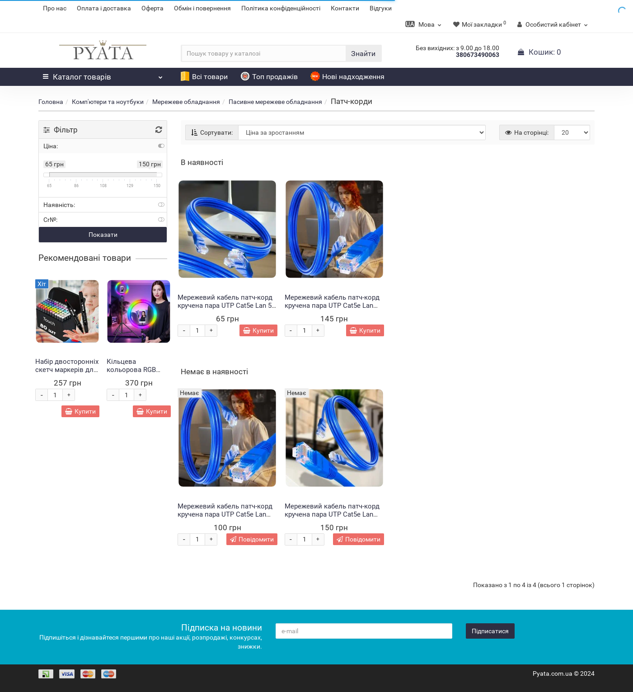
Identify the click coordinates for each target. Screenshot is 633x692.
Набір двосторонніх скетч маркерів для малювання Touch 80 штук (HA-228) (66, 374)
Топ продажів (269, 76)
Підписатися (490, 631)
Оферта (152, 8)
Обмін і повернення (202, 8)
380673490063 (477, 54)
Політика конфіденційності (280, 8)
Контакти (345, 8)
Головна (50, 101)
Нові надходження (347, 76)
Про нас (54, 8)
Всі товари (204, 76)
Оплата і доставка (104, 8)
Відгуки (381, 8)
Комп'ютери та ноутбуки (108, 101)
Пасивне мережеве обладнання (275, 101)
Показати (103, 234)
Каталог (103, 74)
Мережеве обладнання (186, 101)
